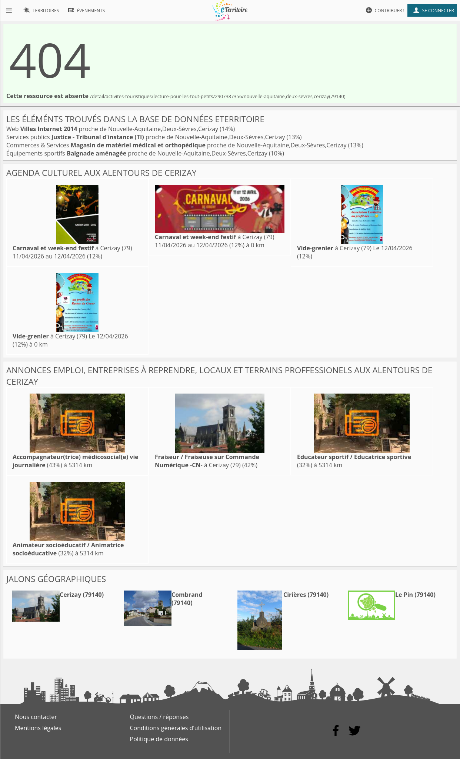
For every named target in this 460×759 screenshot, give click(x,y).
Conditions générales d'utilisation (176, 728)
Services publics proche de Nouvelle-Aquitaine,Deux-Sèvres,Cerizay (146, 137)
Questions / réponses (159, 717)
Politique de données (159, 739)
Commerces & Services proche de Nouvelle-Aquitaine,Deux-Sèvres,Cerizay (177, 145)
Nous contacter (36, 717)
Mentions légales (38, 728)
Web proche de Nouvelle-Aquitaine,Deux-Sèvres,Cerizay (113, 129)
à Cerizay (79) (72, 248)
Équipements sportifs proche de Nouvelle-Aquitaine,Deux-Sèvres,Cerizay (137, 153)
